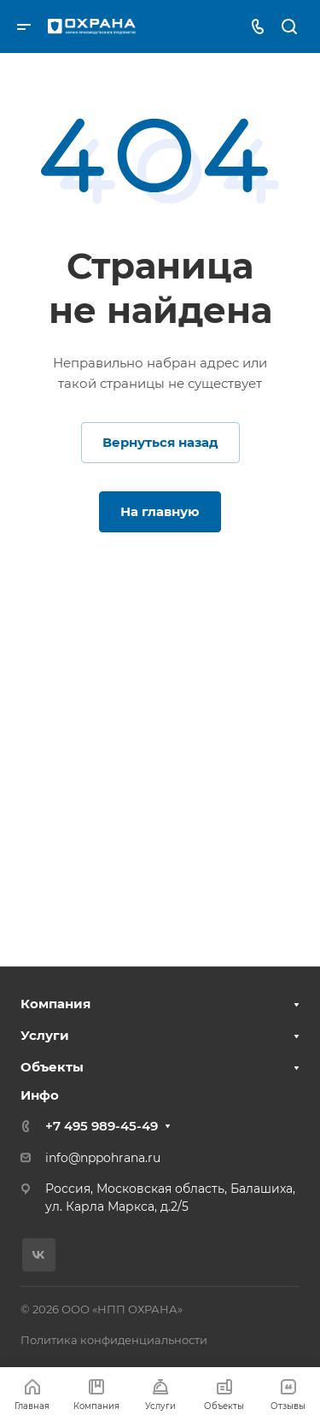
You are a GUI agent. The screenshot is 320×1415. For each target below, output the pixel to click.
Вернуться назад (160, 442)
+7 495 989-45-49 (101, 1126)
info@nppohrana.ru (102, 1157)
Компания (55, 1003)
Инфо (39, 1095)
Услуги (44, 1035)
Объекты (52, 1067)
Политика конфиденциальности (113, 1340)
